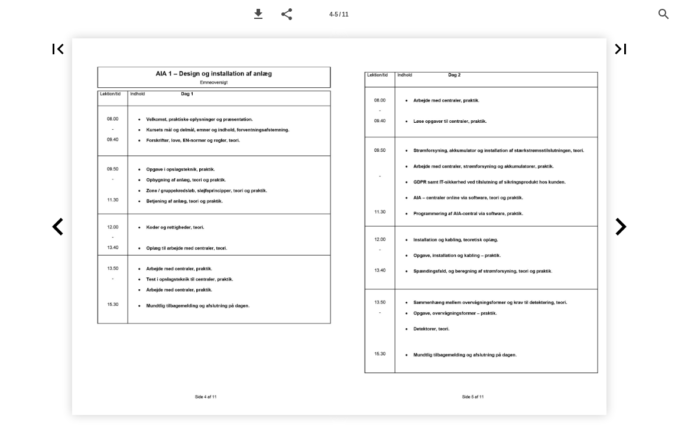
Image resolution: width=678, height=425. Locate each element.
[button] (258, 14)
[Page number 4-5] (339, 14)
